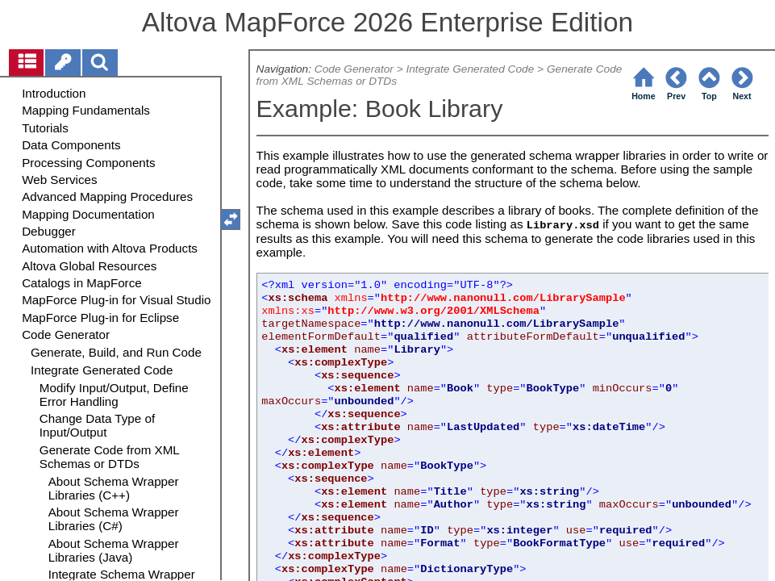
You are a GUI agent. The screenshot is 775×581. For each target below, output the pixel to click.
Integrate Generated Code (470, 69)
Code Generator (354, 69)
